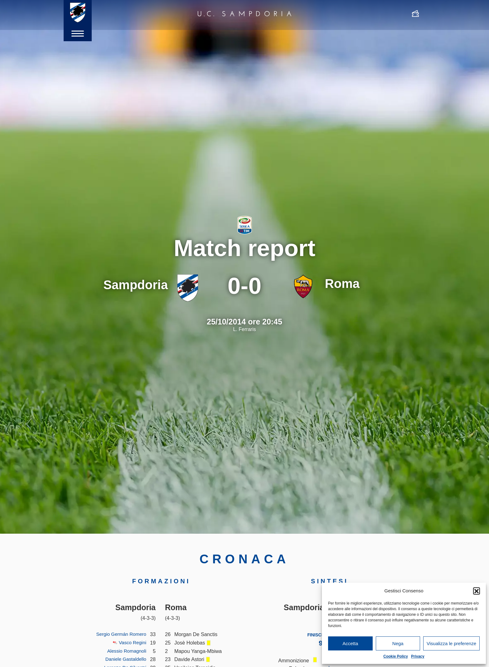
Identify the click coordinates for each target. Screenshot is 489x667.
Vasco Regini (131, 642)
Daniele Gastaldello (124, 659)
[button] (476, 591)
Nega (398, 643)
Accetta (350, 643)
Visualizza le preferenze (451, 643)
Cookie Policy (395, 656)
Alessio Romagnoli (125, 651)
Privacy (417, 656)
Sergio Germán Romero (120, 634)
